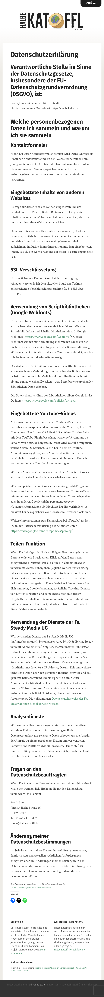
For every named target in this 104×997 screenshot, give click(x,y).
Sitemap (92, 984)
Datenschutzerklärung (73, 984)
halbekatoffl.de (15, 984)
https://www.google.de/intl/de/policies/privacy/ (41, 531)
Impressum (53, 984)
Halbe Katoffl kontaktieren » (69, 949)
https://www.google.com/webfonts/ (48, 337)
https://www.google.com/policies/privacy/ (49, 400)
